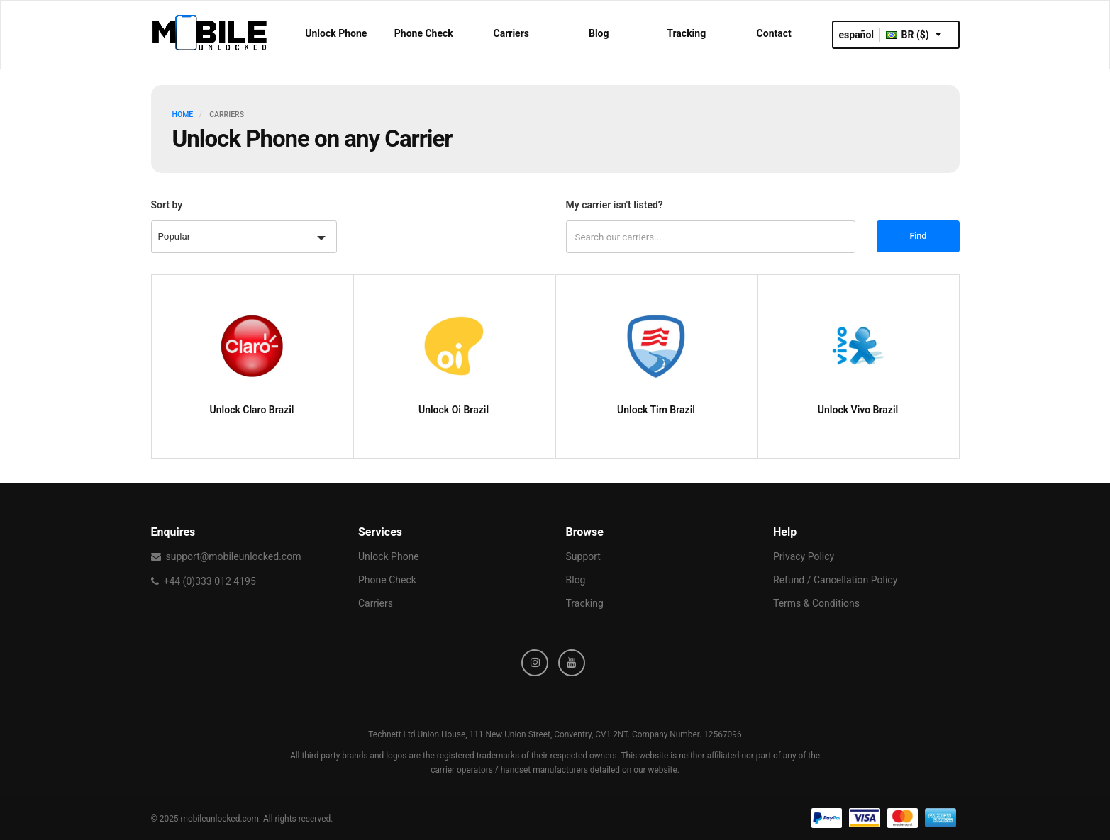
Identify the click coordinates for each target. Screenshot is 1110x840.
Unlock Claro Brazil (252, 409)
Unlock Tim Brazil (656, 409)
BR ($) (913, 34)
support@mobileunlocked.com (233, 556)
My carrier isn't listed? (614, 205)
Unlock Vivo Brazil (858, 409)
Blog (599, 33)
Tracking (686, 33)
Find (918, 235)
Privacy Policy (803, 556)
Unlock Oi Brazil (453, 409)
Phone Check (423, 33)
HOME (183, 114)
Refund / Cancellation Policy (835, 580)
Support (583, 556)
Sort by (167, 205)
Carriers (512, 33)
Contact (774, 33)
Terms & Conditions (816, 603)
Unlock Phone (336, 33)
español (857, 34)
